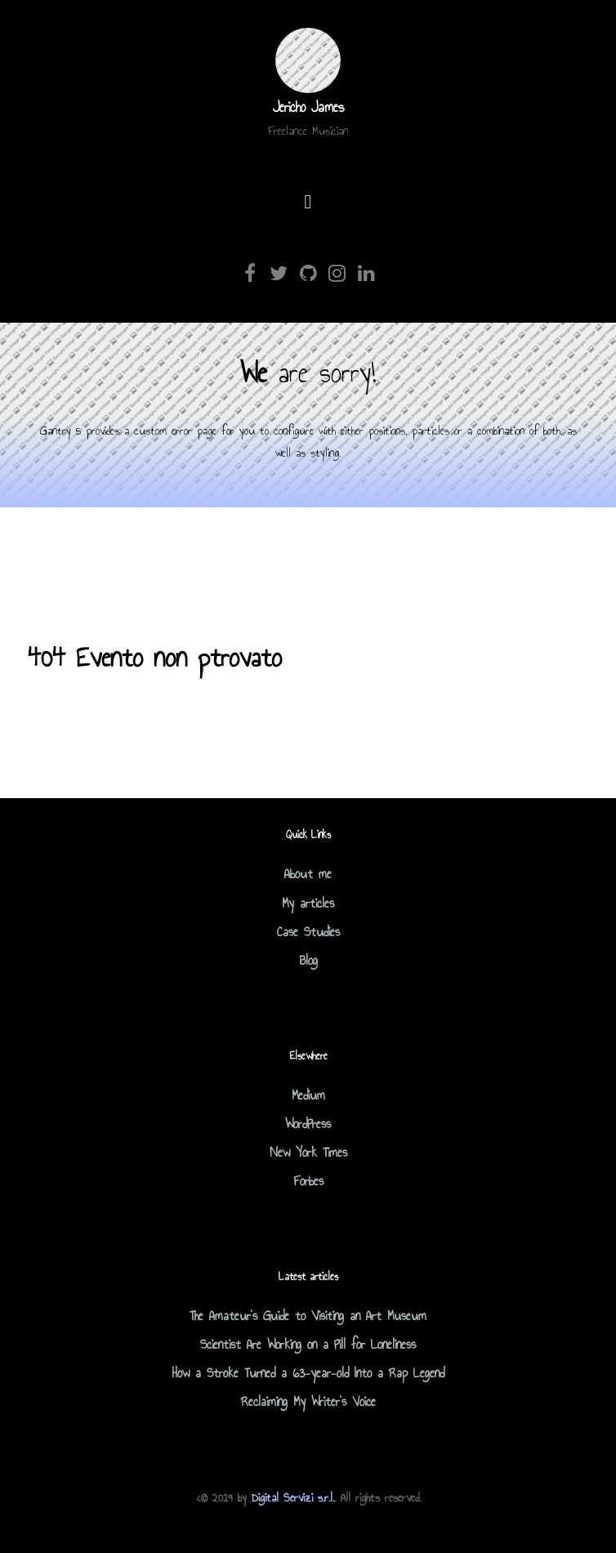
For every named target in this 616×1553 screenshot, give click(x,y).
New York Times (308, 1152)
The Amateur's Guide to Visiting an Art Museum (308, 1315)
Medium (308, 1095)
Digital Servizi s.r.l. (293, 1497)
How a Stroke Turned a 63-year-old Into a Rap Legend (308, 1373)
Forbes (308, 1181)
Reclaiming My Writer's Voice (308, 1401)
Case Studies (308, 932)
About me (308, 874)
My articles (308, 903)
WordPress (308, 1123)
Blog (308, 960)
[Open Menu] (308, 202)
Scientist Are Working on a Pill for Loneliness (308, 1344)
